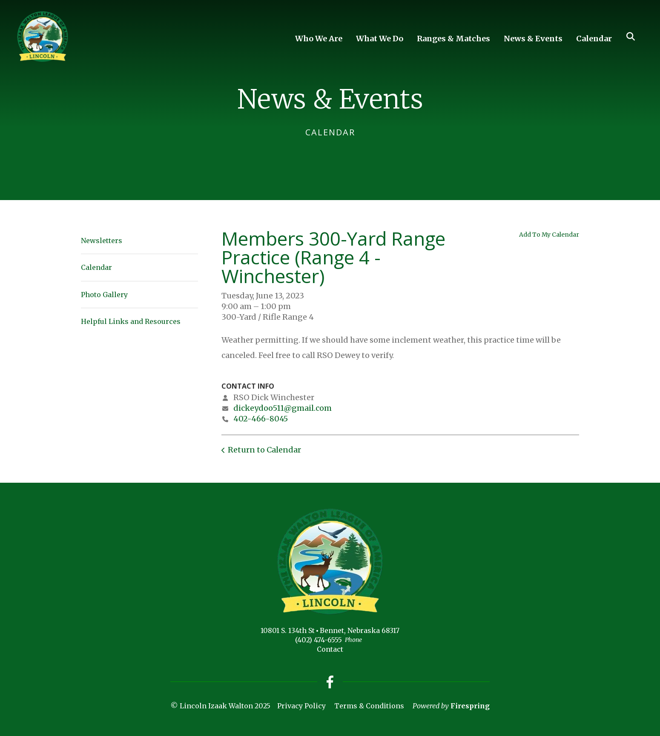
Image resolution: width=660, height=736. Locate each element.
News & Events (533, 38)
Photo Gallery (104, 294)
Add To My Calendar (549, 234)
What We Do (379, 38)
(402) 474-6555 (318, 640)
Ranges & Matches (453, 38)
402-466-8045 (260, 419)
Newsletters (101, 240)
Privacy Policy (301, 706)
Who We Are (318, 38)
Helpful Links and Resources (131, 321)
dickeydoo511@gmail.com (282, 408)
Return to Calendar (264, 450)
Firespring (470, 706)
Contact (330, 649)
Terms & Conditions (369, 706)
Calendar (594, 38)
